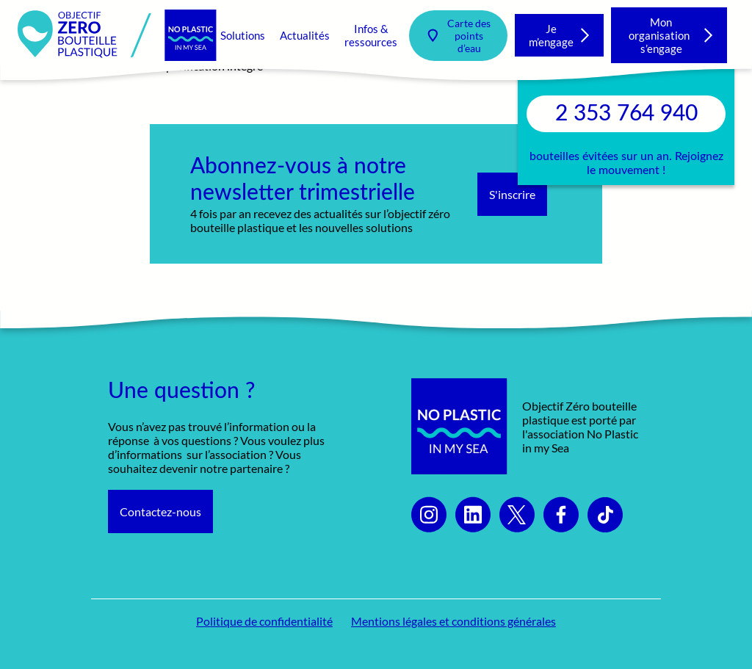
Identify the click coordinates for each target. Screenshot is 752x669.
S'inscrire (512, 194)
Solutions (242, 35)
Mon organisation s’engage (661, 35)
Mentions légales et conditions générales (453, 621)
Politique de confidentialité (264, 621)
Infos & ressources (370, 35)
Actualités (305, 35)
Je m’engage (551, 35)
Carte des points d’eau (469, 35)
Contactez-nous (160, 511)
